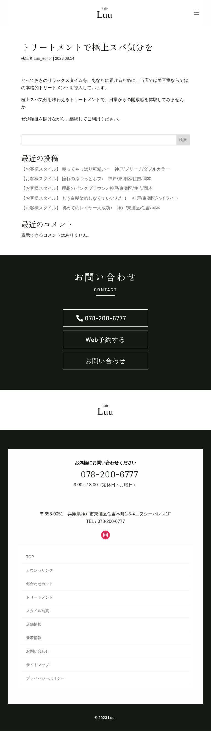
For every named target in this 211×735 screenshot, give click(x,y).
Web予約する (105, 343)
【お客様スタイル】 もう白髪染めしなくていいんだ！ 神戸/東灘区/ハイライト (100, 200)
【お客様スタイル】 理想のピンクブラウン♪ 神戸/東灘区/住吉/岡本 (86, 190)
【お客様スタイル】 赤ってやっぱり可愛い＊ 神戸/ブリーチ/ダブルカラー (95, 171)
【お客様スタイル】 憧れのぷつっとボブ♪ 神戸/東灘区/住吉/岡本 (86, 181)
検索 (183, 142)
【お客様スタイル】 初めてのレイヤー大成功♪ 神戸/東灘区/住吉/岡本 (90, 210)
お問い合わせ (105, 365)
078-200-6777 (105, 321)
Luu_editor (43, 60)
